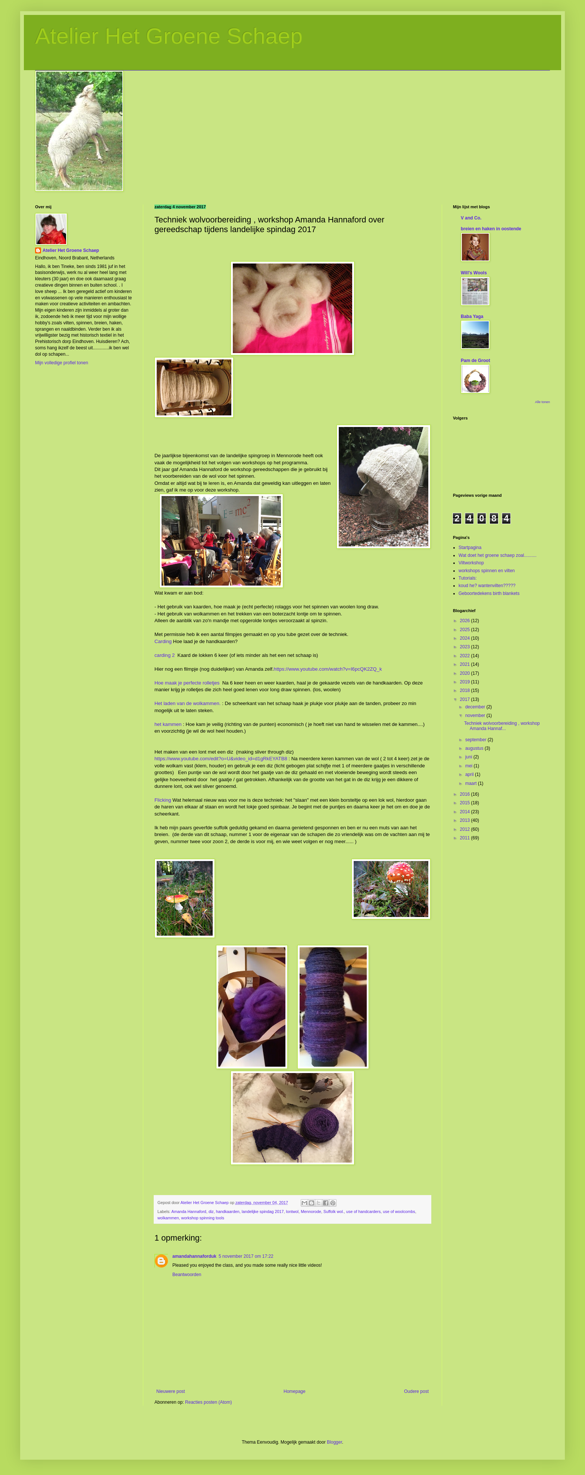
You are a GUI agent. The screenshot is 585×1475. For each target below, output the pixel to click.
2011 (465, 838)
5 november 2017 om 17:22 (246, 1256)
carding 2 (164, 655)
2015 (465, 802)
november (476, 715)
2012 (465, 829)
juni (469, 757)
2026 (465, 620)
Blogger (334, 1442)
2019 (465, 682)
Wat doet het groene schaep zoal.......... (497, 555)
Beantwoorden (186, 1274)
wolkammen (168, 1218)
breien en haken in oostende (491, 228)
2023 (465, 646)
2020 (465, 673)
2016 (465, 794)
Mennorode (311, 1211)
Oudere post (416, 1391)
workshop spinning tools (202, 1218)
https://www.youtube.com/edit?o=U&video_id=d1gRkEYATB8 (220, 758)
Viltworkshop (471, 562)
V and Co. (471, 218)
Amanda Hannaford (188, 1211)
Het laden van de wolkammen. (187, 703)
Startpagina (470, 547)
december (476, 707)
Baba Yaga (472, 316)
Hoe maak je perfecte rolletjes (186, 683)
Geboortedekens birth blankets (489, 593)
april (470, 774)
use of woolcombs (399, 1211)
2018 (465, 690)
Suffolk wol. (333, 1211)
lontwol (292, 1211)
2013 (465, 820)
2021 (465, 664)
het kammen (168, 724)
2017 (465, 699)
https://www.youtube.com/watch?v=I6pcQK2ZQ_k (328, 669)
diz (211, 1211)
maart (471, 783)
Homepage (295, 1391)
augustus (475, 748)
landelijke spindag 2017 (263, 1211)
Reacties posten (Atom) (208, 1402)
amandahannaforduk (194, 1256)
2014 (465, 811)
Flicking (162, 800)
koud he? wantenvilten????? (487, 585)
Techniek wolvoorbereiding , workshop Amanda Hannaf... (502, 726)
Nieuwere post (170, 1391)
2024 (465, 638)
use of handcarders (363, 1211)
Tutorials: (468, 578)
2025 (465, 629)
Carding (163, 641)
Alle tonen (542, 402)
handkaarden (228, 1211)
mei (469, 765)
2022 (465, 655)
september (476, 739)
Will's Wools (474, 272)
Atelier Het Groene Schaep (169, 36)
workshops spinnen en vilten (487, 570)
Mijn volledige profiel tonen (61, 362)
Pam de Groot (475, 360)
